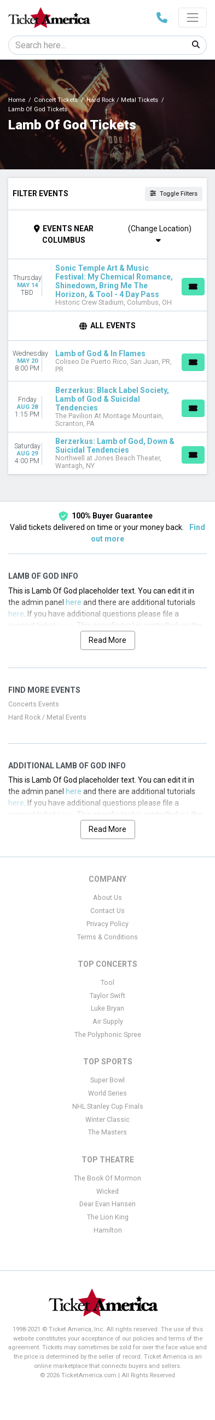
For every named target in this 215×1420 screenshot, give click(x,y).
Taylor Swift (107, 996)
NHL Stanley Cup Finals (107, 1106)
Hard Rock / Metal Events (47, 717)
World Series (107, 1093)
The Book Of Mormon (107, 1178)
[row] (107, 285)
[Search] (97, 45)
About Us (107, 898)
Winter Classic (107, 1120)
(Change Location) (159, 234)
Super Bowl (107, 1080)
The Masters (107, 1132)
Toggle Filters (173, 193)
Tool (107, 982)
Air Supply (107, 1021)
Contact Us (107, 911)
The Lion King (108, 1217)
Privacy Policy (107, 924)
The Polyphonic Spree (107, 1035)
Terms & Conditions (107, 937)
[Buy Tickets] (193, 286)
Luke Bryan (107, 1008)
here (74, 602)
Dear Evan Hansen (107, 1204)
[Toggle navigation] (192, 17)
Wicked (107, 1191)
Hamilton (108, 1230)
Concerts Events (33, 704)
